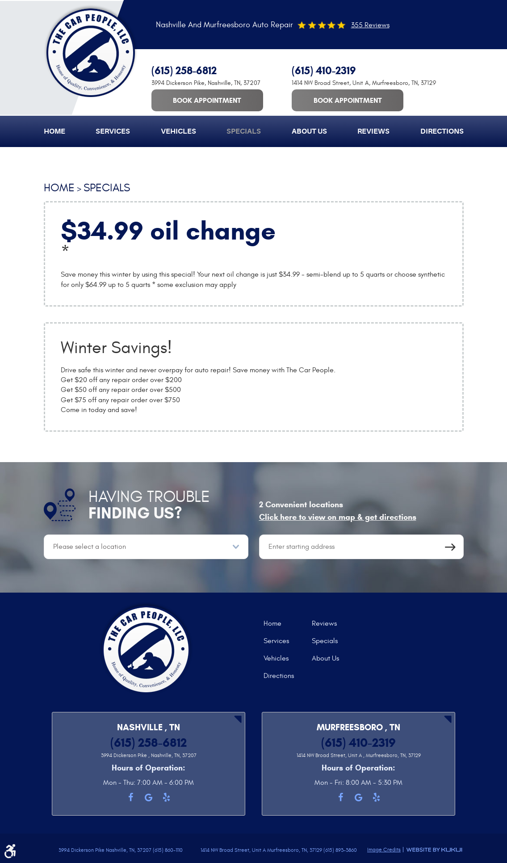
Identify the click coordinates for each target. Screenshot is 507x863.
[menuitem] (54, 131)
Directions (442, 131)
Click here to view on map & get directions (337, 517)
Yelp (167, 797)
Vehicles (178, 131)
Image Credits (384, 849)
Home (54, 131)
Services (113, 131)
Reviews (373, 131)
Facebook (131, 797)
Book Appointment (207, 100)
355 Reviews (370, 25)
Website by (434, 849)
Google (149, 797)
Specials (243, 131)
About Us (309, 131)
